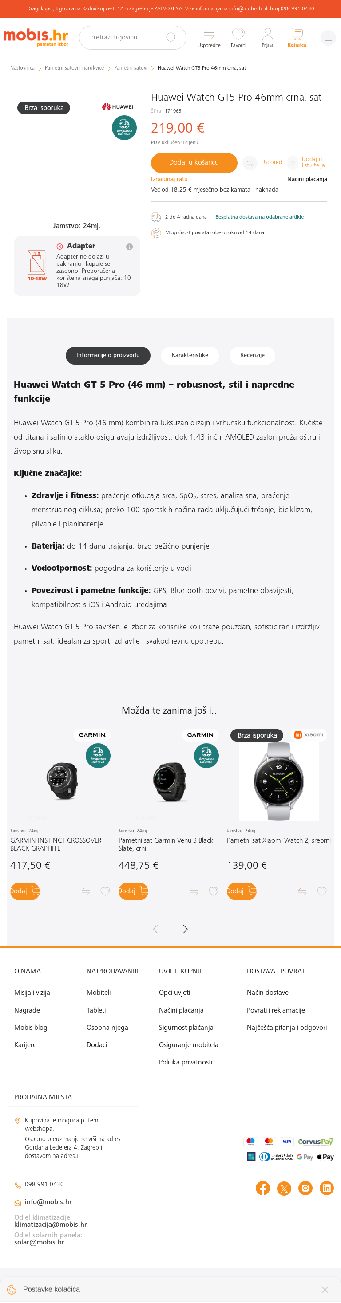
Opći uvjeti (174, 996)
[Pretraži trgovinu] (141, 38)
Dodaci (97, 1048)
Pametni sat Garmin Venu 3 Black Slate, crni (166, 848)
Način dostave (268, 996)
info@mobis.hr (48, 1205)
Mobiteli (99, 996)
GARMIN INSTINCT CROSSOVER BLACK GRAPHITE (55, 848)
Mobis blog (31, 1031)
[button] (185, 932)
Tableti (96, 1014)
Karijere (25, 1048)
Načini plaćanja (181, 1014)
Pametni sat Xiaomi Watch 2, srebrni (279, 844)
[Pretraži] (164, 37)
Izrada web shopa (271, 1286)
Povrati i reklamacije (276, 1014)
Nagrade (27, 1014)
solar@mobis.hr (39, 1246)
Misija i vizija (32, 996)
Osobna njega (107, 1031)
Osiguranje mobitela (188, 1048)
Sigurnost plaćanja (186, 1031)
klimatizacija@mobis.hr (50, 1228)
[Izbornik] (325, 38)
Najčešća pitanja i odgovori (287, 1031)
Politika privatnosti (185, 1066)
